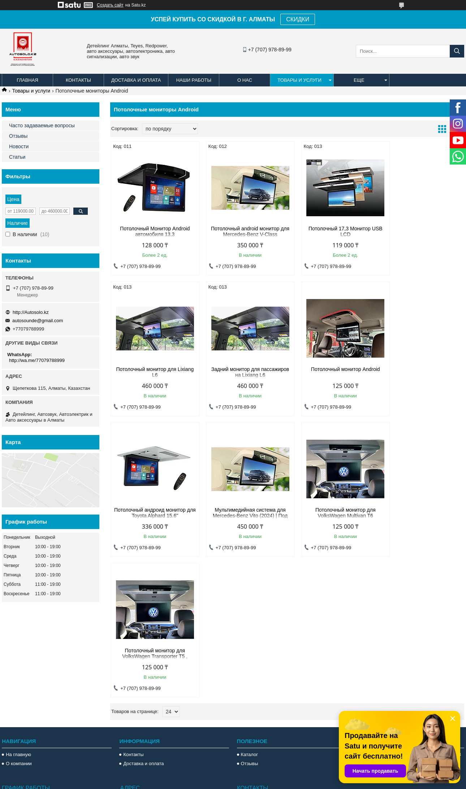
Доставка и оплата (136, 80)
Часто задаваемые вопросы (42, 125)
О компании (19, 645)
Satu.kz (263, 775)
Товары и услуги (299, 80)
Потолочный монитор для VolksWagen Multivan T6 (152, 513)
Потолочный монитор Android (242, 369)
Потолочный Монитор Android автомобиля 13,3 (152, 231)
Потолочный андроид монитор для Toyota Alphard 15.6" (332, 372)
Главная (27, 80)
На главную (18, 636)
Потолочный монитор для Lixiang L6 (422, 231)
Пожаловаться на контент (299, 782)
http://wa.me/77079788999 (37, 360)
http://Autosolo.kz (31, 312)
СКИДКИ (297, 19)
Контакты (78, 80)
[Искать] (457, 51)
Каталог (249, 636)
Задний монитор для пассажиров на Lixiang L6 (152, 372)
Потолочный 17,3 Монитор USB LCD (332, 231)
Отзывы (18, 136)
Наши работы (193, 80)
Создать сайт (110, 5)
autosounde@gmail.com (37, 320)
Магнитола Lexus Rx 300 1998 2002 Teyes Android (401, 649)
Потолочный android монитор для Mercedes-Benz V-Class (242, 231)
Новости (19, 146)
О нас (244, 80)
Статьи (17, 157)
